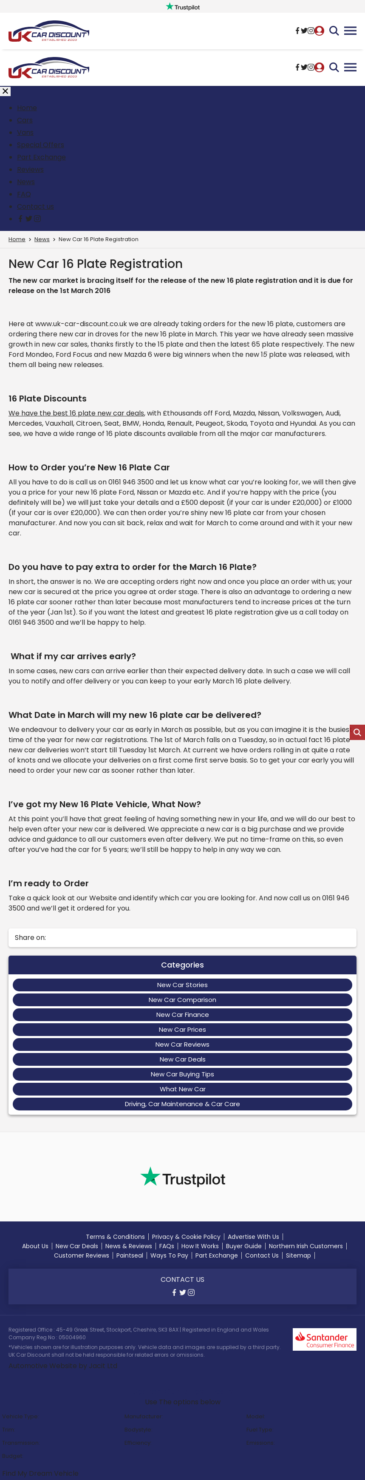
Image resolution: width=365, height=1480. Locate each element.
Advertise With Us (253, 1236)
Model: (255, 1416)
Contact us (35, 206)
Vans (25, 132)
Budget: (12, 1456)
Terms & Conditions (115, 1236)
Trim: (8, 1430)
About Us (35, 1246)
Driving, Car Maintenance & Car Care (182, 1103)
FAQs (166, 1246)
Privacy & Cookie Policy (186, 1236)
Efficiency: (138, 1443)
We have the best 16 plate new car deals (76, 413)
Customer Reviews (81, 1255)
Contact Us (262, 1255)
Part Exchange (41, 157)
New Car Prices (182, 1029)
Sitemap (298, 1255)
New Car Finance (182, 1014)
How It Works (200, 1246)
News (26, 182)
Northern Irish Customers (306, 1246)
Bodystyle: (138, 1430)
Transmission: (21, 1443)
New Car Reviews (182, 1044)
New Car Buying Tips (182, 1074)
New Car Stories (182, 984)
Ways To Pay (169, 1255)
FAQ (24, 194)
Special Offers (40, 145)
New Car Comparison (182, 999)
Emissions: (260, 1443)
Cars (25, 120)
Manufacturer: (143, 1416)
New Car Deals (183, 1059)
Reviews (30, 169)
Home (27, 108)
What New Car (183, 1088)
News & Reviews (128, 1246)
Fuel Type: (260, 1430)
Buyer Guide (244, 1246)
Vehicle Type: (20, 1416)
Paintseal (129, 1255)
